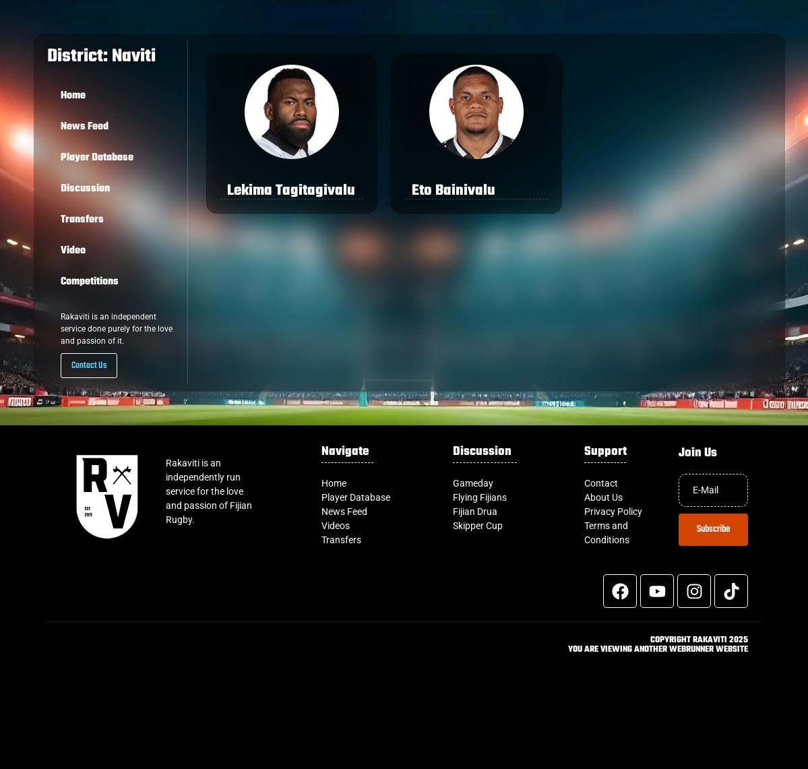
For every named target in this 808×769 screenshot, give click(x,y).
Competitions (90, 282)
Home (73, 96)
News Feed (84, 127)
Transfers (82, 220)
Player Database (97, 158)
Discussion (85, 189)
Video (73, 251)
